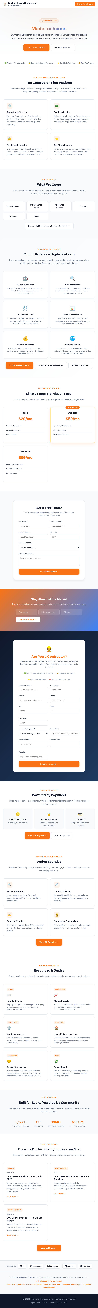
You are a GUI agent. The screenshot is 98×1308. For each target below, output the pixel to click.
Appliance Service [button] (62, 206)
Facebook (35, 1266)
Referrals (47, 1284)
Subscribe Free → (28, 619)
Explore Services (63, 47)
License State (55, 740)
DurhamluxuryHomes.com (22, 3)
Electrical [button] (14, 216)
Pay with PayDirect (37, 835)
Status (44, 1303)
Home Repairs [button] (14, 206)
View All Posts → (49, 1248)
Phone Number (24, 532)
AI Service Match (80, 365)
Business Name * (25, 685)
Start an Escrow (62, 835)
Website (22, 752)
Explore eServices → (19, 365)
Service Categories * (27, 729)
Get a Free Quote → (36, 47)
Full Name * (23, 522)
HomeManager (49, 1287)
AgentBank (87, 1284)
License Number (25, 740)
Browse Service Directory (50, 365)
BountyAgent (76, 1284)
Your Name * (55, 685)
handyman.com (56, 1281)
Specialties (54, 729)
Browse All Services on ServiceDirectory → (49, 226)
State (52, 706)
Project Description (26, 554)
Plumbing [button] (84, 206)
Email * (21, 696)
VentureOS (10, 1284)
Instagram (52, 1266)
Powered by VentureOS (58, 1303)
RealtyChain (60, 1299)
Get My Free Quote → (49, 571)
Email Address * (56, 522)
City (20, 706)
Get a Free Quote (85, 4)
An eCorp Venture (14, 5)
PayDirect (38, 1284)
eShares (29, 1284)
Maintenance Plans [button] (38, 206)
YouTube (85, 1266)
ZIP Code (53, 532)
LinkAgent (66, 1284)
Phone (52, 696)
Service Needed (25, 543)
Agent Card (35, 1303)
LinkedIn (69, 1266)
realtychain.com (42, 1281)
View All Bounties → (49, 942)
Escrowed (56, 1284)
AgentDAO (20, 1284)
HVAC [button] (37, 216)
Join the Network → (49, 764)
